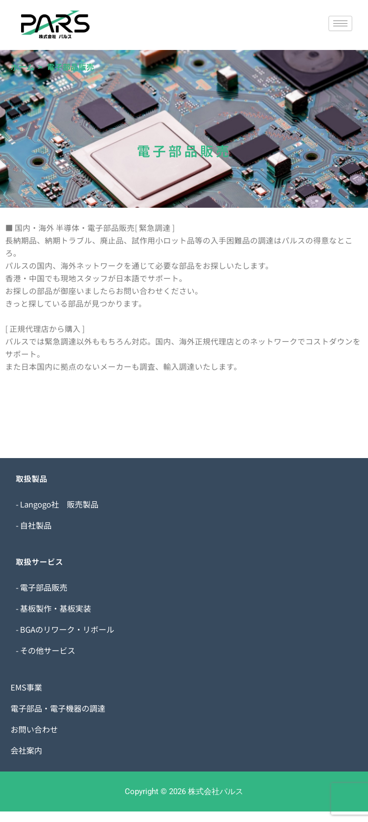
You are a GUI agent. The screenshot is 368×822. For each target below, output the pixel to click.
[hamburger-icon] (340, 23)
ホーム (22, 67)
